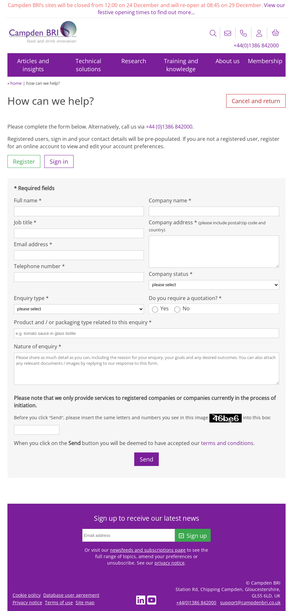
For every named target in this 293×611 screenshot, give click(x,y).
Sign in (59, 161)
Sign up (193, 535)
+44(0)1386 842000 (256, 45)
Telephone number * (39, 266)
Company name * (170, 200)
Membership (265, 61)
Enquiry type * (31, 298)
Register (24, 161)
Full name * (28, 200)
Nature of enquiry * (37, 346)
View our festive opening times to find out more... (191, 9)
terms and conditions (227, 443)
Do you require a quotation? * (185, 298)
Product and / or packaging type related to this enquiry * (83, 322)
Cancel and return (256, 101)
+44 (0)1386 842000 (169, 126)
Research (133, 61)
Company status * (171, 273)
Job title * (25, 222)
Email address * (33, 244)
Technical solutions (88, 65)
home (16, 83)
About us (228, 61)
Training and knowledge (181, 65)
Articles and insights (33, 65)
